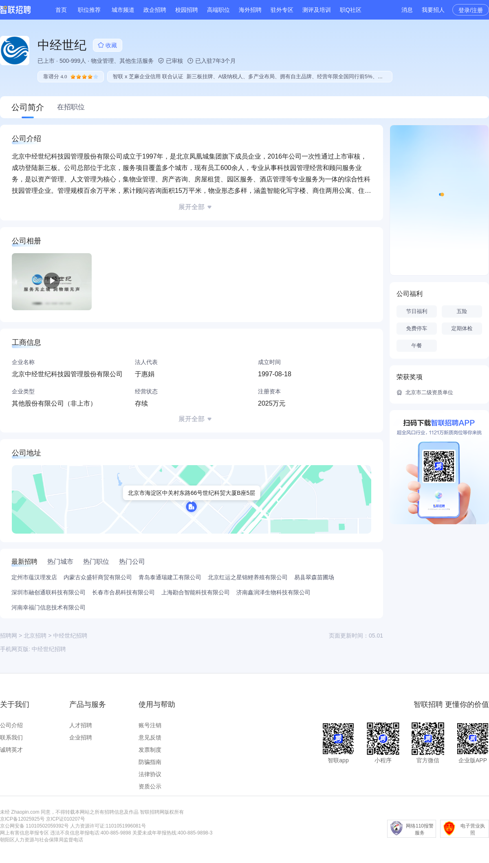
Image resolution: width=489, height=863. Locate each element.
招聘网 (8, 635)
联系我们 (11, 737)
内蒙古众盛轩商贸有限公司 (98, 577)
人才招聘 (80, 725)
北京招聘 (35, 635)
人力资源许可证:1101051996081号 (108, 826)
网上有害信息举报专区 (24, 833)
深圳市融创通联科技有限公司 (48, 592)
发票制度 (150, 749)
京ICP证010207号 (65, 819)
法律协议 (150, 774)
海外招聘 (250, 10)
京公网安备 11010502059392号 (34, 826)
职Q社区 (350, 10)
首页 (61, 10)
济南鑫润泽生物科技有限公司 (273, 592)
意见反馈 (150, 737)
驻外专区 (282, 10)
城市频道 (123, 10)
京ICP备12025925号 (22, 819)
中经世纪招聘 (49, 649)
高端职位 (218, 10)
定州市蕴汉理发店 (34, 577)
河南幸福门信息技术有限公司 (48, 607)
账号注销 (150, 725)
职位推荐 (89, 10)
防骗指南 (150, 762)
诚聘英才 (11, 749)
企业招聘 (80, 737)
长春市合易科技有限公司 (123, 592)
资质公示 (150, 786)
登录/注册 (470, 10)
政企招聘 (154, 10)
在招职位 (71, 107)
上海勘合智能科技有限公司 (195, 592)
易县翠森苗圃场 (314, 577)
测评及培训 (316, 10)
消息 (407, 10)
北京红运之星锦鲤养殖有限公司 (248, 577)
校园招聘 (186, 10)
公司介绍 (11, 725)
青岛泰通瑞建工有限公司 (170, 577)
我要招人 (433, 10)
